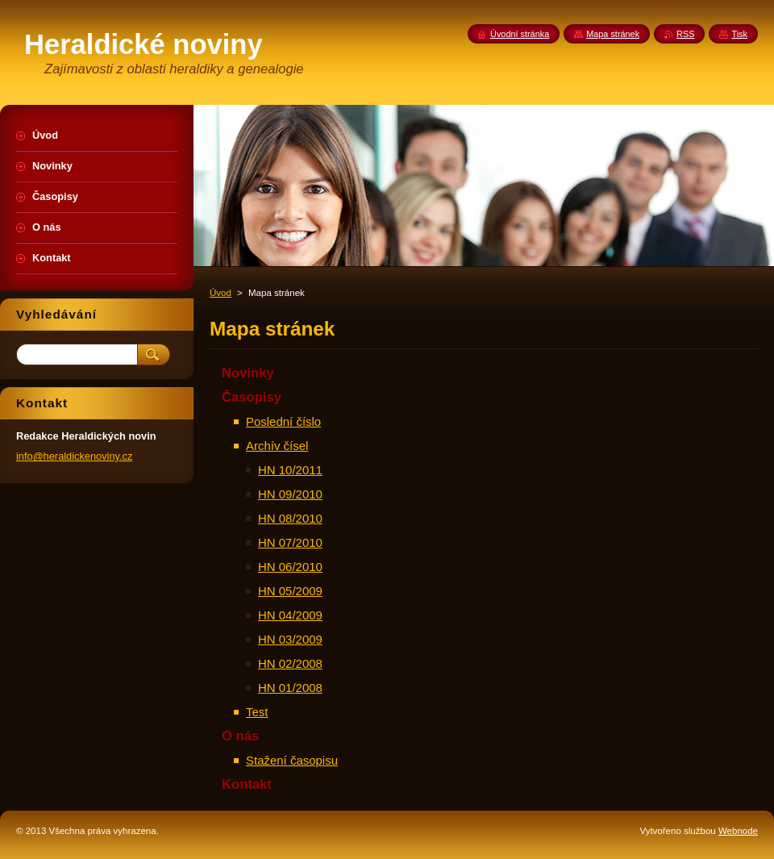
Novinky (248, 373)
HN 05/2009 (290, 591)
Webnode (738, 831)
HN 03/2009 (290, 639)
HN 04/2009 (290, 615)
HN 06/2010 (290, 566)
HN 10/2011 (290, 470)
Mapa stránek (612, 34)
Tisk (739, 34)
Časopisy (251, 397)
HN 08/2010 (290, 518)
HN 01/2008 (290, 687)
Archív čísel (277, 445)
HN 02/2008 (290, 663)
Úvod (220, 293)
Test (257, 712)
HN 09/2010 (290, 494)
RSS (685, 34)
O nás (240, 736)
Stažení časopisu (292, 760)
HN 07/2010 (290, 542)
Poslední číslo (283, 421)
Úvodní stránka (519, 34)
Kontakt (247, 784)
